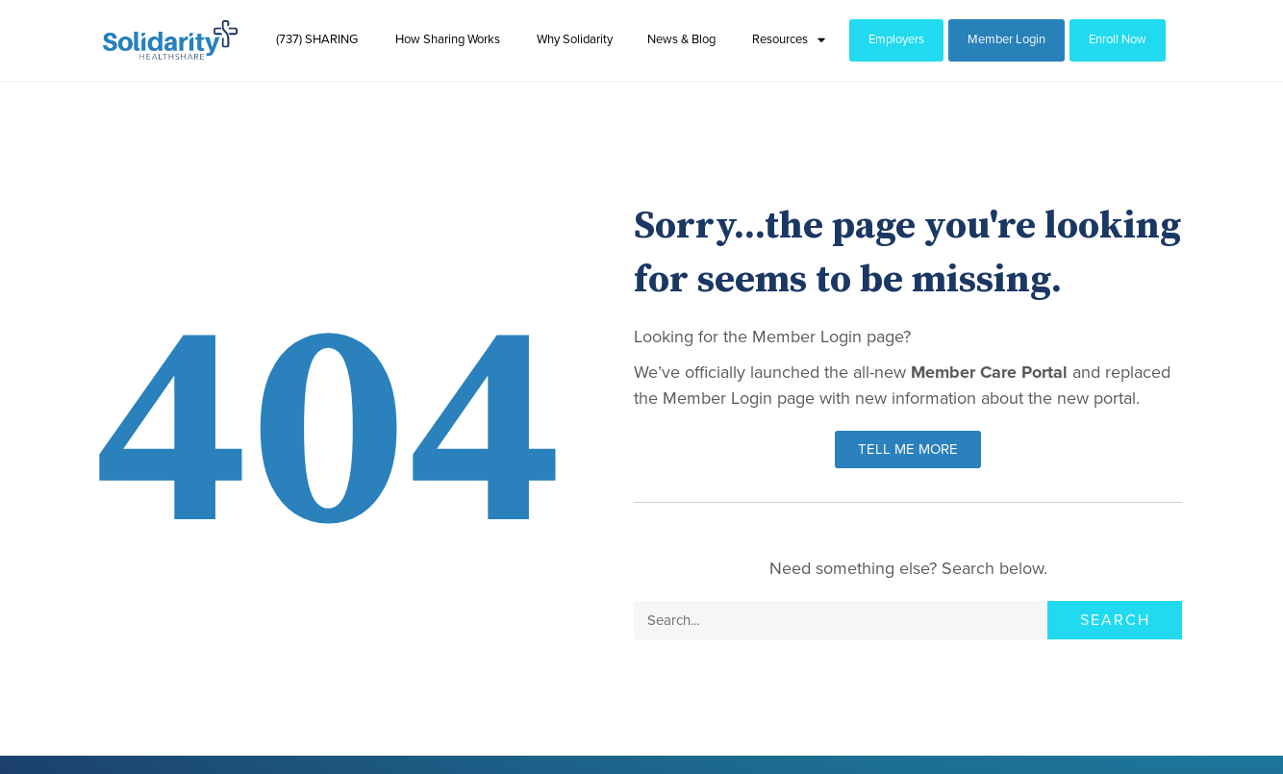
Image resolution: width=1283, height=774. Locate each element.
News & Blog (681, 39)
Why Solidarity (575, 39)
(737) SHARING (317, 39)
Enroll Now (1117, 39)
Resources (788, 40)
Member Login (1006, 39)
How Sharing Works (447, 39)
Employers (896, 39)
